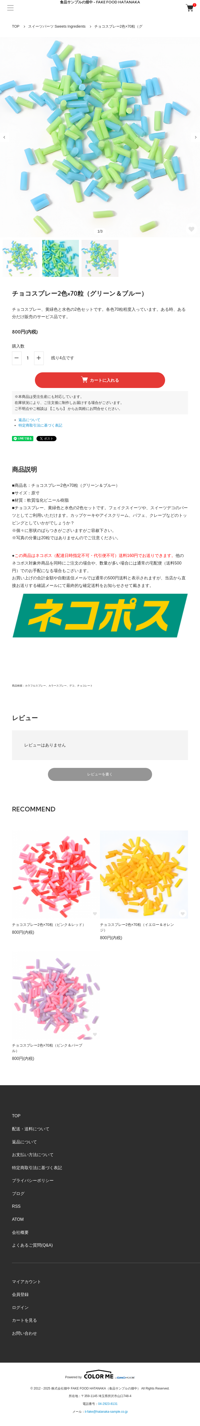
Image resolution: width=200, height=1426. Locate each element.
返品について (29, 420)
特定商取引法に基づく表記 (40, 425)
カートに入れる (100, 379)
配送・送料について (30, 1129)
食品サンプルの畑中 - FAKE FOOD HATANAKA (100, 2)
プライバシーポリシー (33, 1180)
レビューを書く (100, 774)
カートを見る (24, 1320)
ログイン (20, 1307)
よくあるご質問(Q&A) (32, 1245)
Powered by (100, 1374)
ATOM (18, 1219)
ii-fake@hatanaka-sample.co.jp (106, 1411)
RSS (16, 1206)
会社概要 (20, 1232)
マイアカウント (26, 1281)
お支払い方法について (33, 1154)
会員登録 (20, 1294)
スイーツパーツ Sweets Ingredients (57, 26)
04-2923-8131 (108, 1404)
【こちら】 (57, 408)
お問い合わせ (24, 1333)
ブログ (18, 1193)
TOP (16, 26)
